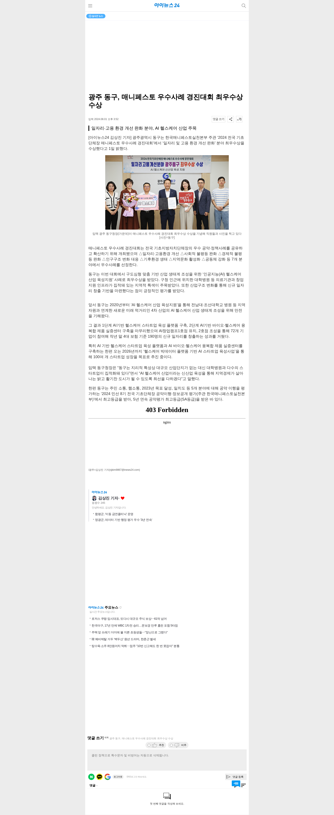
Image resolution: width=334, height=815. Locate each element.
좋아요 (122, 498)
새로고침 (120, 607)
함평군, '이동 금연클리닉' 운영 (114, 514)
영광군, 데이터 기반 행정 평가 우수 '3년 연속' (123, 519)
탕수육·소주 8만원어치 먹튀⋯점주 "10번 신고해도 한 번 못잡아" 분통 (135, 646)
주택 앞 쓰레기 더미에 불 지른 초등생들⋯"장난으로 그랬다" (130, 632)
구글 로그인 (107, 777)
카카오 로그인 (99, 777)
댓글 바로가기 (236, 783)
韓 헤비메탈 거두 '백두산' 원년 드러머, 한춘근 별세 (124, 639)
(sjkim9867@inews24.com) (124, 469)
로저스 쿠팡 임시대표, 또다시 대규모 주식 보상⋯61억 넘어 (129, 618)
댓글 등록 (238, 776)
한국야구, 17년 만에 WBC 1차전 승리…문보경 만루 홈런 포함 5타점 (135, 625)
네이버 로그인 (91, 777)
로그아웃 (118, 777)
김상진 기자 (108, 498)
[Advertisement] (167, 565)
